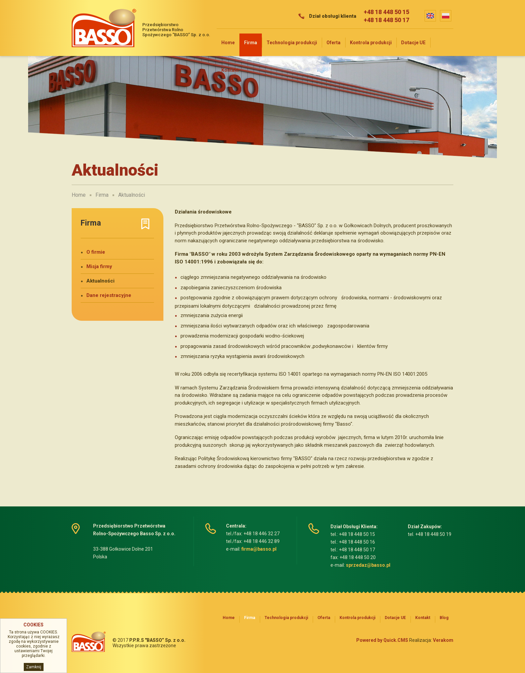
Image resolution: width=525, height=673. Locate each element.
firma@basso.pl (259, 549)
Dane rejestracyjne (108, 295)
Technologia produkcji (292, 42)
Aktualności (131, 195)
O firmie (95, 252)
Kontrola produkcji (371, 42)
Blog (444, 617)
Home (228, 42)
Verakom (443, 640)
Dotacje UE (413, 42)
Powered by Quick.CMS (382, 640)
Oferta (333, 42)
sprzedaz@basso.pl (368, 565)
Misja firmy (99, 266)
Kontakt (230, 70)
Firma (250, 42)
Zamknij (33, 667)
